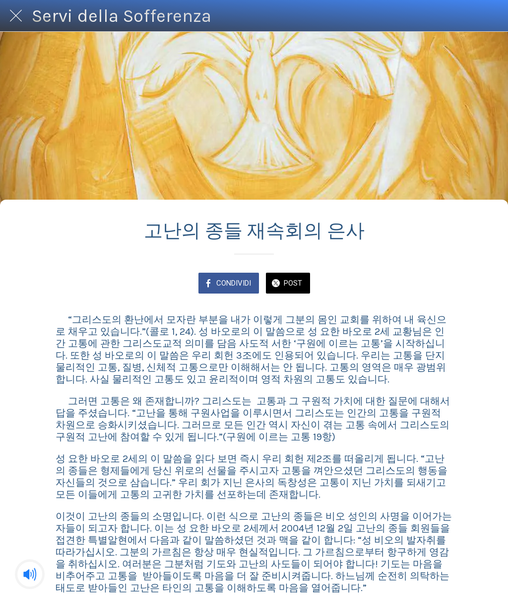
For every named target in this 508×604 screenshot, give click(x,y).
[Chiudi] (16, 16)
